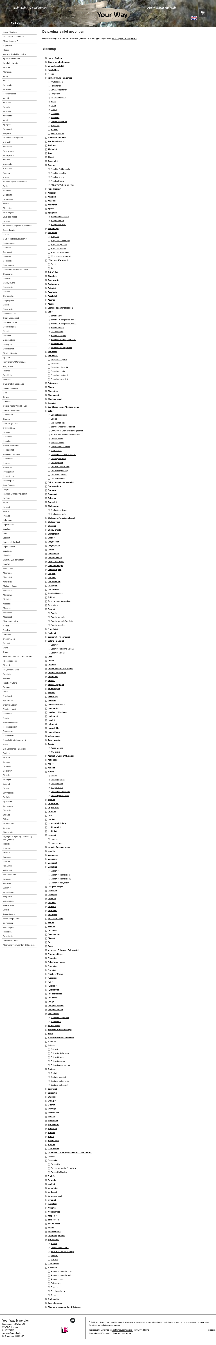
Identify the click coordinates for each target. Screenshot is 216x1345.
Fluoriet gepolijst (58, 625)
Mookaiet (52, 906)
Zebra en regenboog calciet (63, 427)
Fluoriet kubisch (57, 617)
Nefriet (51, 922)
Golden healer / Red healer (60, 669)
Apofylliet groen (57, 221)
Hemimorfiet (53, 708)
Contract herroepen (122, 1333)
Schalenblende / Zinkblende (61, 1037)
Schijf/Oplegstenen (59, 90)
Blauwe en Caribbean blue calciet (65, 435)
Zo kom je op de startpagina (124, 38)
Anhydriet (52, 205)
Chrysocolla (53, 542)
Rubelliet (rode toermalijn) (60, 1029)
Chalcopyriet (54, 522)
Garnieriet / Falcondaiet (59, 637)
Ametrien (52, 193)
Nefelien (51, 926)
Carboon (54, 1287)
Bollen (53, 102)
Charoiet (52, 526)
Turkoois (52, 1180)
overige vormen (57, 133)
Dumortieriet (53, 589)
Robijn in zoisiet (55, 1010)
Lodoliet (51, 851)
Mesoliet (52, 902)
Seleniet (51, 1045)
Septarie (51, 1069)
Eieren (53, 106)
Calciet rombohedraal (60, 466)
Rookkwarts (53, 1013)
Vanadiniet (53, 1188)
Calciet (51, 411)
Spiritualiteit (53, 1239)
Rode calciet (56, 450)
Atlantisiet (52, 276)
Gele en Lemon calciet (60, 447)
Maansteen (53, 855)
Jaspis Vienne (57, 748)
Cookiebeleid (95, 1333)
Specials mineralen (57, 137)
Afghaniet (52, 149)
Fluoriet (51, 609)
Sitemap (105, 1333)
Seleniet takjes (57, 1057)
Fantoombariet (57, 332)
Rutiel (50, 1033)
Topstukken (53, 70)
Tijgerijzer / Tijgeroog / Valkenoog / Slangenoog (70, 1152)
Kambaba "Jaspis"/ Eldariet (61, 756)
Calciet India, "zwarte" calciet (63, 454)
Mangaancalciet (57, 423)
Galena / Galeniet (56, 641)
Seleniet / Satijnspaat (60, 1053)
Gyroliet (51, 692)
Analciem (52, 197)
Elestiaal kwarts (55, 593)
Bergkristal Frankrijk (59, 367)
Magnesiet (52, 859)
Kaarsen (54, 1255)
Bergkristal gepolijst (59, 379)
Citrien (51, 550)
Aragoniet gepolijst (59, 244)
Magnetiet (52, 863)
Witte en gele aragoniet (61, 256)
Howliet (51, 720)
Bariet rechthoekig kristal (61, 347)
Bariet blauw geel (58, 335)
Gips (50, 657)
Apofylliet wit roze (58, 224)
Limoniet (52, 835)
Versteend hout (55, 1196)
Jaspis (51, 744)
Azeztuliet (52, 296)
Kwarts (51, 772)
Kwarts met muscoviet (60, 791)
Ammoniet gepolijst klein (61, 1275)
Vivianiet (52, 1200)
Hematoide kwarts (56, 704)
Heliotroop (53, 696)
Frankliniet (53, 629)
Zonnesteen (53, 1220)
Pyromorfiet (53, 990)
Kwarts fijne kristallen (60, 795)
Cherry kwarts (54, 530)
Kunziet (51, 768)
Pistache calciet (57, 443)
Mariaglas (52, 895)
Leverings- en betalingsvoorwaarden (116, 1330)
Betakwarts (53, 383)
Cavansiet (52, 494)
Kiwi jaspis (55, 752)
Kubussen (55, 113)
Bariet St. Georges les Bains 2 (64, 324)
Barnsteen (52, 351)
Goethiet (52, 665)
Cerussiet (52, 502)
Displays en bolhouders (59, 62)
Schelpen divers (58, 1291)
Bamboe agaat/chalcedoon (60, 308)
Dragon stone (54, 581)
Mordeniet (52, 910)
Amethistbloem (57, 181)
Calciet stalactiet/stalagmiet (61, 482)
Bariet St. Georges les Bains (63, 320)
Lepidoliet (52, 831)
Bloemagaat (53, 395)
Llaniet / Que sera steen (59, 847)
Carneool (52, 490)
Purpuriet (52, 978)
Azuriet (51, 304)
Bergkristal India (58, 371)
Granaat (51, 680)
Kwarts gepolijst (57, 780)
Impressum (94, 1330)
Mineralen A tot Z (56, 66)
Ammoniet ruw (57, 1279)
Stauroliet (52, 1128)
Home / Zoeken (55, 58)
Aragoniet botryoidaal (60, 252)
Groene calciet (57, 439)
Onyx (50, 942)
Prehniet (52, 970)
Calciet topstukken (59, 415)
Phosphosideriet (55, 954)
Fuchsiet (52, 633)
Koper (50, 764)
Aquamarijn (53, 228)
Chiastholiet (53, 534)
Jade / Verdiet (54, 740)
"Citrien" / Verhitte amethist (62, 185)
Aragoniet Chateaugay (60, 240)
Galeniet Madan (58, 653)
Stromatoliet (53, 1140)
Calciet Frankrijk (58, 478)
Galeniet (54, 645)
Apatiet (51, 209)
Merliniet (52, 899)
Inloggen (211, 1330)
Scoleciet (52, 1041)
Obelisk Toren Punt (59, 121)
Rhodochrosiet (55, 994)
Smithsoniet (53, 1113)
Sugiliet (51, 1144)
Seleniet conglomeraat (60, 1065)
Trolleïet (51, 1176)
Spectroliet (53, 1121)
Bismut (51, 387)
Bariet (50, 312)
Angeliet (51, 201)
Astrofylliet (53, 272)
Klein (53, 268)
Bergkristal (53, 355)
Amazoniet (53, 161)
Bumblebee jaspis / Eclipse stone (63, 407)
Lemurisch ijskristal (57, 823)
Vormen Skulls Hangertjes (60, 78)
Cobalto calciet (55, 558)
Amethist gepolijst (58, 173)
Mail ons (15, 23)
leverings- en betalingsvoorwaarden (104, 1325)
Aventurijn (52, 292)
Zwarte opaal (54, 1224)
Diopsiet (51, 573)
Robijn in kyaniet (56, 1006)
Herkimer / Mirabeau (57, 712)
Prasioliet (52, 966)
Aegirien (52, 145)
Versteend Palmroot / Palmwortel (63, 950)
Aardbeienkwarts (56, 141)
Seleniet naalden (58, 1061)
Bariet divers (56, 316)
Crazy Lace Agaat (56, 561)
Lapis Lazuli (53, 807)
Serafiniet (52, 1089)
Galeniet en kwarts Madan (62, 649)
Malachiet (52, 867)
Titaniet (51, 1156)
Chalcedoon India (58, 514)
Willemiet (52, 1208)
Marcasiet (52, 891)
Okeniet (51, 938)
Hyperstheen (54, 732)
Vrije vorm (55, 125)
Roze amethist (54, 189)
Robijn (51, 1002)
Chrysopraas (54, 546)
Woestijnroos (54, 1212)
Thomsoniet (53, 1148)
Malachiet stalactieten (60, 875)
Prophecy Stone (55, 974)
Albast (51, 157)
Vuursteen (52, 1204)
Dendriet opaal (54, 569)
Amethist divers (57, 177)
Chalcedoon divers (59, 510)
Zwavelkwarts (54, 1232)
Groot (53, 264)
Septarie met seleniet (60, 1081)
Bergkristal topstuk (59, 359)
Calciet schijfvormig (59, 470)
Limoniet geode (57, 843)
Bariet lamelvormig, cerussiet (63, 339)
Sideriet (51, 1105)
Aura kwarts (53, 280)
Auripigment (53, 284)
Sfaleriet (51, 1097)
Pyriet (50, 982)
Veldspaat (52, 1192)
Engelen (54, 129)
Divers (53, 1295)
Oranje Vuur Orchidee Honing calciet (67, 431)
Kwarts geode (57, 784)
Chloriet (51, 538)
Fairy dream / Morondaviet (60, 601)
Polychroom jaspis (56, 962)
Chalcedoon (53, 506)
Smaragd (52, 1109)
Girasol (51, 661)
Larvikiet (52, 811)
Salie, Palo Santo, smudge (62, 1251)
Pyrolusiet (52, 986)
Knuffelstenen (57, 82)
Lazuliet (51, 819)
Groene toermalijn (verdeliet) (63, 1168)
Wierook (54, 1259)
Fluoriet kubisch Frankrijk (62, 621)
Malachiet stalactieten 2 (61, 879)
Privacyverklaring (141, 1330)
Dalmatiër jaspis (55, 565)
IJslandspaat (54, 736)
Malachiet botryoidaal (60, 883)
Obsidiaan (52, 930)
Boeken (54, 1243)
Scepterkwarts (57, 787)
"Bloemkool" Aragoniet (58, 260)
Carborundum (54, 486)
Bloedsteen (53, 391)
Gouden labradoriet (57, 673)
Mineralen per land (56, 1236)
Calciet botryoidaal (59, 474)
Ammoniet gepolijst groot (61, 1271)
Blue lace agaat (55, 399)
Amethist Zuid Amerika (60, 169)
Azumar (51, 300)
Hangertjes (55, 94)
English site (53, 1299)
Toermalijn (53, 1160)
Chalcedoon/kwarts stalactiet (61, 518)
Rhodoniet (52, 998)
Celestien (52, 498)
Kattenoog (52, 760)
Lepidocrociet (54, 827)
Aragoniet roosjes (58, 248)
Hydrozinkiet (54, 728)
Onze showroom (55, 1303)
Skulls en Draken (58, 98)
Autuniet (52, 288)
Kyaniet (51, 799)
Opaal (50, 946)
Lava (50, 815)
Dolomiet (52, 577)
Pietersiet (52, 958)
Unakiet (51, 1184)
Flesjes (51, 74)
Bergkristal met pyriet (60, 375)
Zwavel (51, 1228)
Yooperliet (52, 1216)
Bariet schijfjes (57, 343)
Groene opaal (54, 688)
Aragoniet (52, 232)
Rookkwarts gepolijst (60, 1017)
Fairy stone (53, 605)
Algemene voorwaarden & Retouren (64, 1307)
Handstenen (56, 86)
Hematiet (52, 700)
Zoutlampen (53, 1263)
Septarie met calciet (59, 1085)
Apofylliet (52, 213)
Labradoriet (53, 803)
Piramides (55, 117)
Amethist (52, 165)
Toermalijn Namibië (59, 1172)
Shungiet (52, 1101)
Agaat (50, 153)
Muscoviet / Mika (55, 918)
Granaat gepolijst (56, 684)
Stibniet (51, 1132)
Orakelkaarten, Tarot (59, 1247)
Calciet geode (57, 462)
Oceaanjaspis (54, 934)
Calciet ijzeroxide (58, 458)
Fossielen (52, 1267)
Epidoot (51, 597)
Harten (54, 109)
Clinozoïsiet (53, 554)
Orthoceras (55, 1283)
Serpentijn (52, 1093)
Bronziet (52, 403)
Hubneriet (52, 724)
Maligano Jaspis (55, 887)
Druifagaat (52, 585)
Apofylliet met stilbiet (60, 217)
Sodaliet (51, 1117)
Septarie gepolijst (58, 1077)
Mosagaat (52, 914)
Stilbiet (51, 1136)
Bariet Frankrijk (57, 328)
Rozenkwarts (54, 1025)
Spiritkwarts (53, 1125)
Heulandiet (53, 716)
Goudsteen (53, 676)
